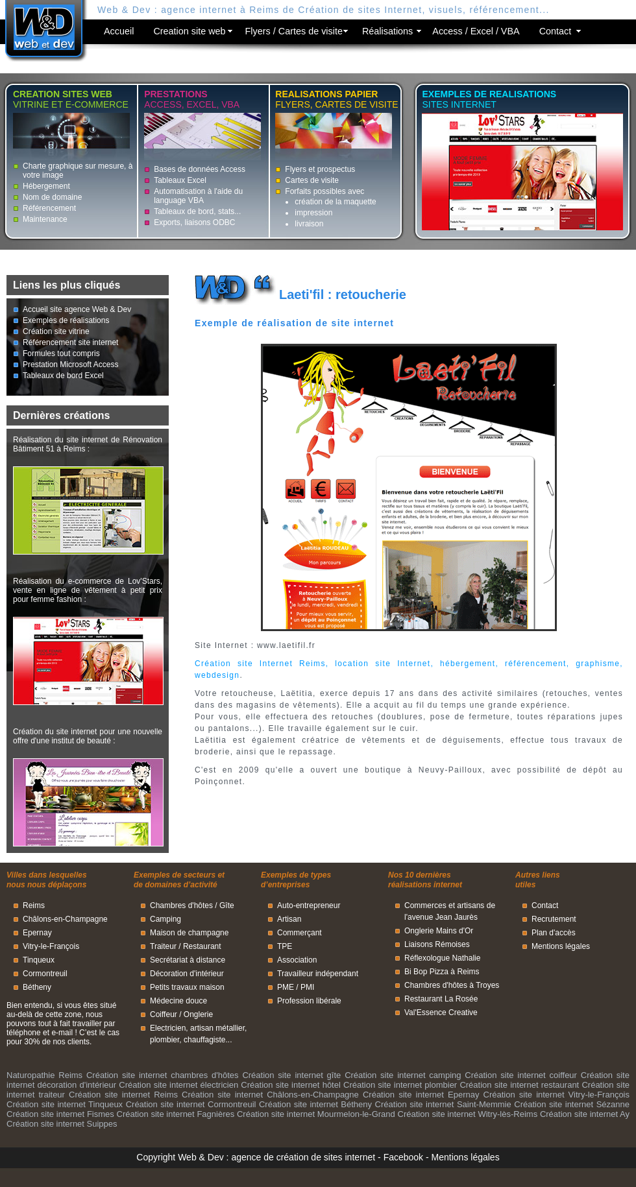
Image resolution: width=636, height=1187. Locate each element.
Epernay (37, 932)
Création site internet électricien (178, 1085)
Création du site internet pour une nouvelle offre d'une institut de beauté (87, 736)
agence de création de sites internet (303, 1157)
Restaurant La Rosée (441, 998)
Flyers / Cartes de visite (294, 31)
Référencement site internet (70, 342)
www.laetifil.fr (286, 645)
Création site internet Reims (123, 1094)
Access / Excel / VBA (475, 31)
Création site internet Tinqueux (64, 1104)
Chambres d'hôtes (181, 905)
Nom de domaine (52, 197)
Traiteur (163, 946)
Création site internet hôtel (290, 1085)
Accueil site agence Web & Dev (77, 309)
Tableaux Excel (180, 180)
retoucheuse (247, 693)
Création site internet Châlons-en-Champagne (270, 1094)
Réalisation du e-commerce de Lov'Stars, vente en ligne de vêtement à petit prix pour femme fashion (87, 590)
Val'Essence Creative (441, 1012)
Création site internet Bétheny (315, 1104)
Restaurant (202, 946)
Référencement (49, 208)
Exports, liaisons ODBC (194, 222)
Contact (555, 31)
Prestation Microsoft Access (70, 364)
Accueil (119, 31)
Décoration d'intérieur (187, 973)
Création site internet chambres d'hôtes (162, 1075)
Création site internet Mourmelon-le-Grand (316, 1114)
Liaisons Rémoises (437, 944)
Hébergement (46, 186)
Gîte (226, 905)
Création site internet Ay (585, 1114)
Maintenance (45, 219)
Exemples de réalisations (66, 320)
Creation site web (189, 31)
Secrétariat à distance (187, 960)
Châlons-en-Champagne (65, 919)
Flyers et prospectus (320, 169)
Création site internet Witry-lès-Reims (468, 1114)
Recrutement (554, 919)
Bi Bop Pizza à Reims (441, 971)
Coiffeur (163, 1014)
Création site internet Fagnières (176, 1114)
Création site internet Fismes (60, 1114)
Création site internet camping (403, 1075)
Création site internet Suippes (61, 1124)
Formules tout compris (61, 353)
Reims (34, 905)
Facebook (403, 1157)
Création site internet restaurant (519, 1085)
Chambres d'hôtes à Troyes (451, 985)
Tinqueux (39, 960)
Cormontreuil (45, 973)
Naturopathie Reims (44, 1075)
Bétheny (37, 987)
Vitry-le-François (51, 946)
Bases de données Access (199, 169)
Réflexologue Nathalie (442, 958)
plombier (164, 1039)
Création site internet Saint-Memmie (443, 1104)
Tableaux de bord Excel (63, 375)
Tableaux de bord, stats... (197, 211)
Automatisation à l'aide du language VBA (198, 196)
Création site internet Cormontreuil (191, 1104)
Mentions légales (561, 946)
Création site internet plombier (400, 1085)
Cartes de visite (312, 180)
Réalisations (387, 31)
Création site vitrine (56, 331)
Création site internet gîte (291, 1075)
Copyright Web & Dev (179, 1157)
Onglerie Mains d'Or (438, 930)
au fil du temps (435, 705)
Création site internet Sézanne (572, 1104)
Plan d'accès (554, 932)
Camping (165, 919)
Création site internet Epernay (421, 1094)
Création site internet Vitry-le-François (556, 1094)
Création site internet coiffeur (521, 1075)
